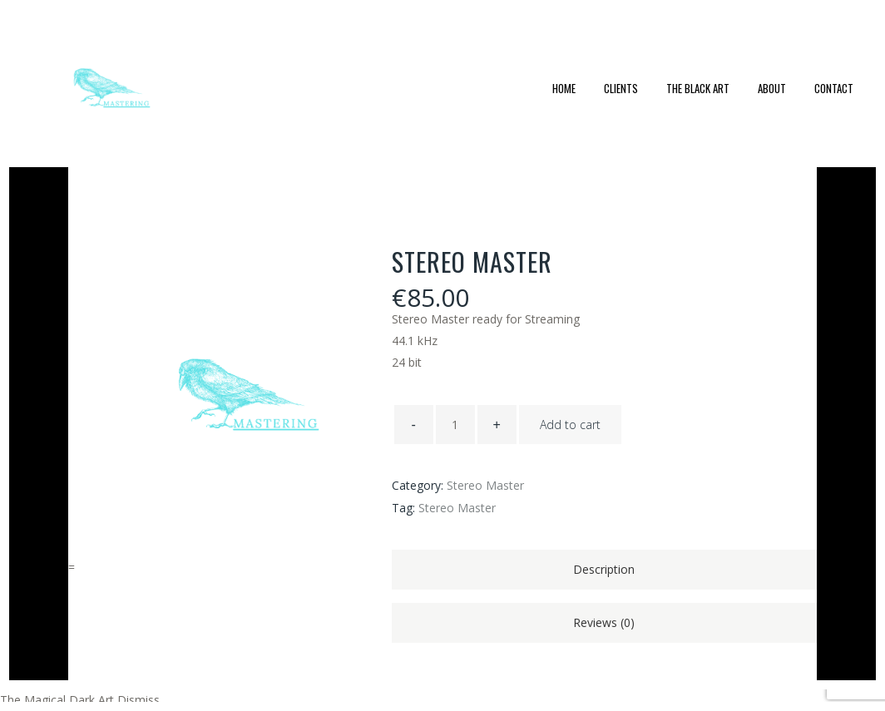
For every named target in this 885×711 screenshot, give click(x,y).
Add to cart (570, 424)
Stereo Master (485, 485)
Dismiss (138, 700)
